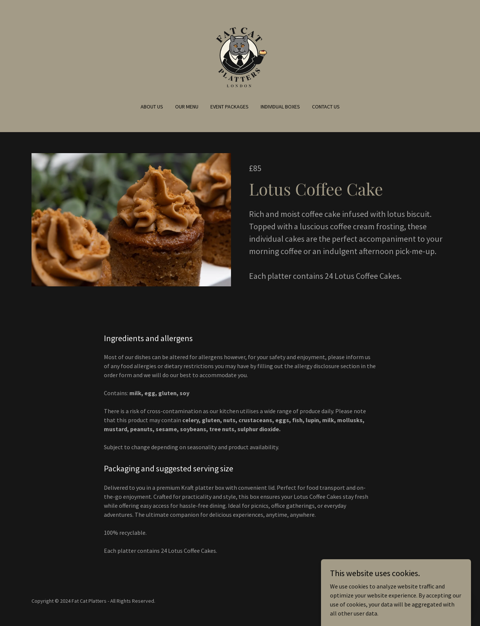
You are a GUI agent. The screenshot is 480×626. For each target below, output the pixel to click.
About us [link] (152, 106)
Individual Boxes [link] (280, 106)
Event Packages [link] (229, 106)
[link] (240, 56)
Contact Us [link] (326, 106)
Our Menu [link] (186, 106)
